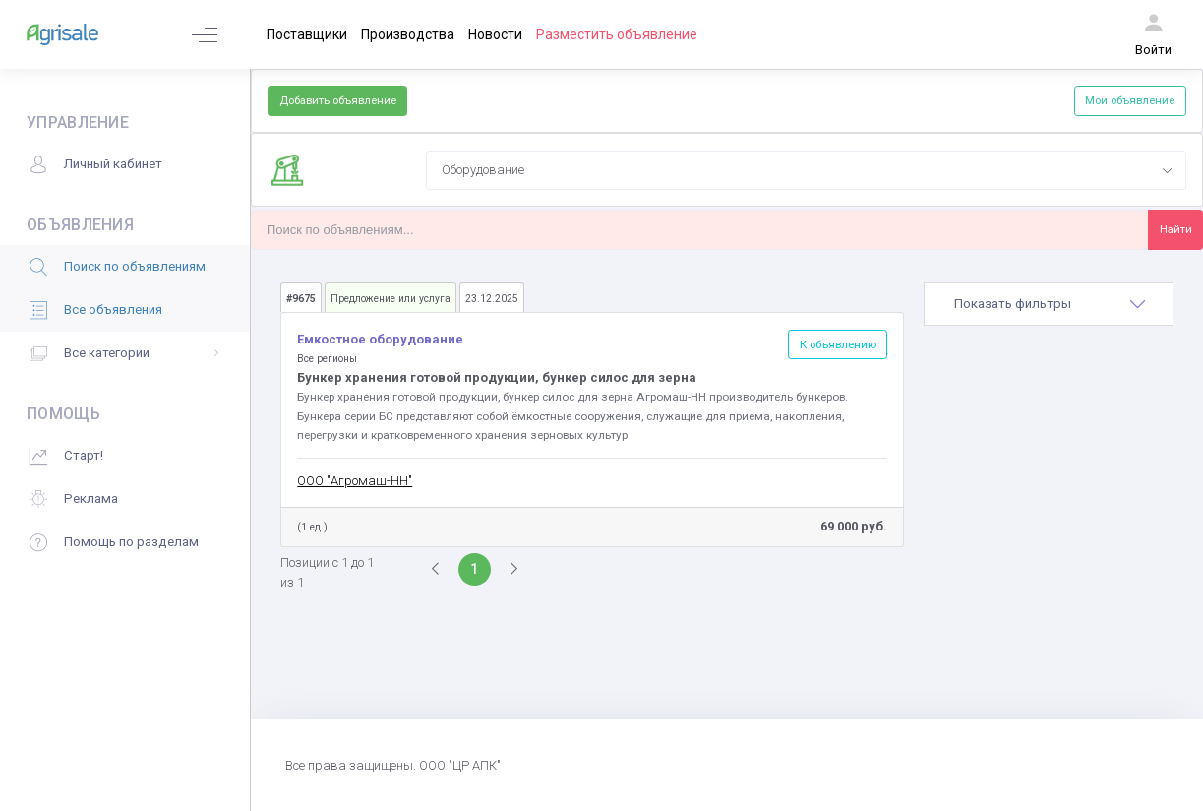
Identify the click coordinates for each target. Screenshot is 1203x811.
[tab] (1048, 304)
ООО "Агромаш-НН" (354, 480)
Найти (1176, 229)
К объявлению (838, 344)
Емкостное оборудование (380, 339)
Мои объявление (1129, 100)
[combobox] (806, 170)
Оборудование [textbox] (483, 169)
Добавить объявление (337, 100)
